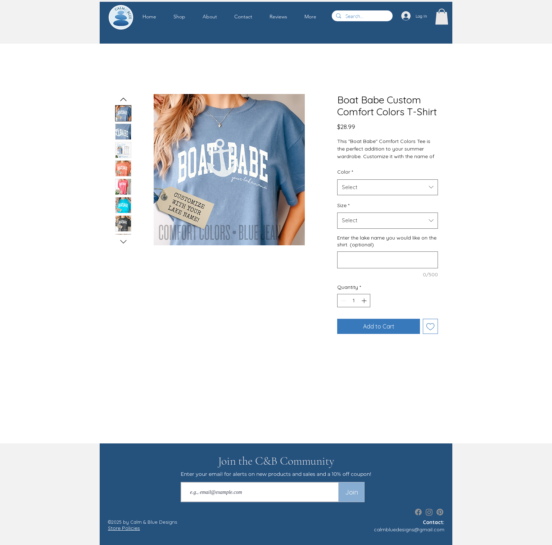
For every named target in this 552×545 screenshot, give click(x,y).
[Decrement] (342, 300)
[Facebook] (418, 512)
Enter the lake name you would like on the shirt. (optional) (386, 241)
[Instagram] (429, 512)
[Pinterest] (439, 512)
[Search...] (361, 16)
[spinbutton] (353, 300)
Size (343, 205)
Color (345, 172)
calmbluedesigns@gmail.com (409, 529)
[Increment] (364, 300)
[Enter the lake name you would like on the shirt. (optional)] (388, 260)
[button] (184, 16)
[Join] (351, 492)
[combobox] (387, 187)
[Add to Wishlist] (430, 326)
